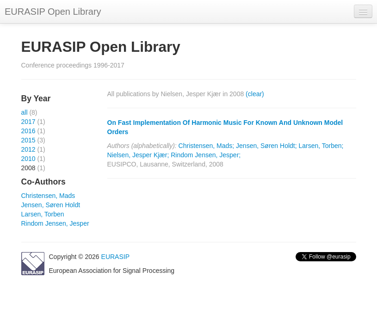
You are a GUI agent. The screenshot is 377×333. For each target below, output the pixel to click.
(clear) (255, 94)
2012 (28, 149)
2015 (28, 140)
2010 (28, 158)
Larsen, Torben (42, 214)
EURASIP (115, 256)
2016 (28, 131)
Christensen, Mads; (207, 145)
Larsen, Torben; (320, 145)
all (24, 112)
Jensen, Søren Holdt (50, 205)
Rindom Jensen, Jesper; (206, 155)
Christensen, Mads (48, 195)
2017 (28, 121)
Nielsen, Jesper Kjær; (138, 155)
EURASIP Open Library (53, 11)
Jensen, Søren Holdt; (266, 145)
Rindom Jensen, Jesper (55, 223)
